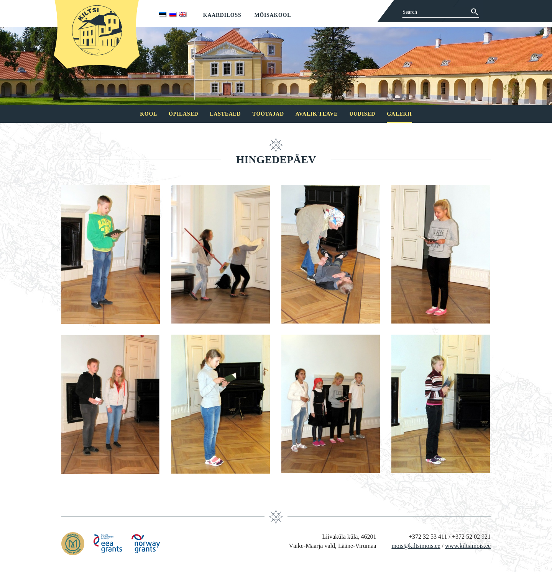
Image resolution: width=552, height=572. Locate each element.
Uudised (362, 114)
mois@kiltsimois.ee (415, 546)
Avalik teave (317, 114)
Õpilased (183, 114)
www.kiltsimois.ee (468, 546)
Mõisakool (272, 15)
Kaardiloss (222, 15)
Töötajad (268, 114)
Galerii (399, 114)
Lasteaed (225, 114)
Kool (148, 114)
